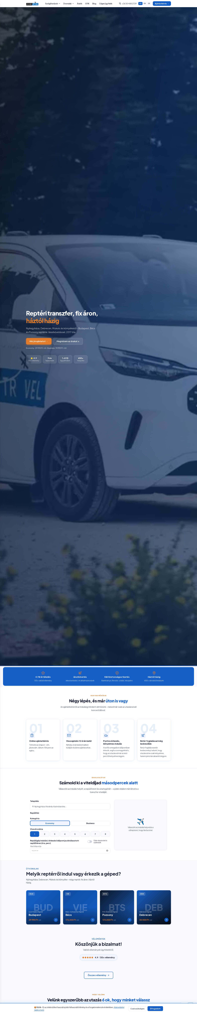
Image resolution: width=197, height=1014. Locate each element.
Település (34, 801)
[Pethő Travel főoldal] (32, 4)
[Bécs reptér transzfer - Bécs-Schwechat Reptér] (80, 908)
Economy (49, 823)
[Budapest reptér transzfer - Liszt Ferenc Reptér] (43, 908)
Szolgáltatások (52, 3)
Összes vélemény (98, 977)
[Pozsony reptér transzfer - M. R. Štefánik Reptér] (117, 908)
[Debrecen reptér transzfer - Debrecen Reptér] (154, 908)
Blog (94, 3)
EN (145, 3)
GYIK (87, 3)
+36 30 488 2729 (128, 3)
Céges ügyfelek (105, 3)
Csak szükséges (137, 1008)
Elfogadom (155, 1008)
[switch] (98, 841)
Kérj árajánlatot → (39, 341)
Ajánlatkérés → (162, 3)
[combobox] (70, 806)
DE (149, 3)
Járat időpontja (35, 846)
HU (140, 3)
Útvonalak (68, 3)
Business (90, 823)
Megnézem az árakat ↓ (68, 341)
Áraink (79, 3)
